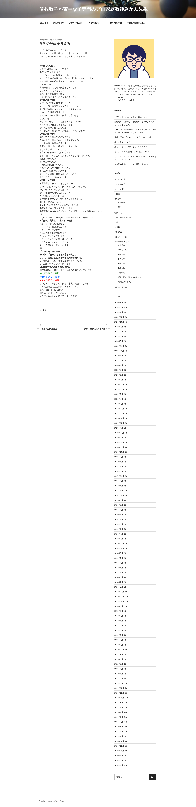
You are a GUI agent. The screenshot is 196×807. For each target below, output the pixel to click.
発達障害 (121, 273)
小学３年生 (122, 259)
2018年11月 (119, 447)
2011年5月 (118, 722)
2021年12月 (119, 409)
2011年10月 (119, 698)
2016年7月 (118, 505)
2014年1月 (118, 587)
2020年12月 (119, 423)
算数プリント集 (120, 237)
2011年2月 (118, 736)
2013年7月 (118, 616)
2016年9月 (118, 500)
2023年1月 (118, 380)
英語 (119, 207)
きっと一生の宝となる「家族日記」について (132, 152)
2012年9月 (118, 654)
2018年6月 (118, 462)
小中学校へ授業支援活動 (124, 217)
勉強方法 (118, 213)
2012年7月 (118, 664)
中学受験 (121, 245)
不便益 (117, 194)
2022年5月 (118, 394)
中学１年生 (122, 250)
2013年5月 (118, 625)
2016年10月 (119, 495)
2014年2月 (118, 582)
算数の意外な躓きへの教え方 (129, 277)
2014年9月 (118, 553)
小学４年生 (122, 264)
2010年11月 (119, 746)
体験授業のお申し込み (136, 23)
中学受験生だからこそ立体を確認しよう (130, 117)
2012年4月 (118, 669)
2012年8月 (118, 659)
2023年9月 (118, 356)
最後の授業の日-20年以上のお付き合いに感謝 (132, 137)
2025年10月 (119, 322)
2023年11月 (119, 346)
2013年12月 (119, 592)
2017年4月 (118, 490)
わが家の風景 (119, 184)
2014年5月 (118, 568)
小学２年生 (122, 254)
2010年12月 (119, 741)
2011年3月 (118, 731)
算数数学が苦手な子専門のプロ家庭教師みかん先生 (94, 9)
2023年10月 (119, 351)
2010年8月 (118, 760)
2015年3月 (118, 539)
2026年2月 (118, 312)
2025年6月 (118, 336)
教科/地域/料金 (116, 23)
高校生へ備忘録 (120, 287)
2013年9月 (118, 606)
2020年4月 (118, 428)
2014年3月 (118, 577)
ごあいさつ (43, 23)
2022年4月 (118, 399)
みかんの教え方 (76, 23)
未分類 (117, 227)
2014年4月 (118, 572)
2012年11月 (119, 649)
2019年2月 (118, 437)
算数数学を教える (121, 241)
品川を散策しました (122, 142)
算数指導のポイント (126, 282)
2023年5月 (118, 370)
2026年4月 (118, 303)
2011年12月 (119, 688)
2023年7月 (118, 360)
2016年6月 (118, 510)
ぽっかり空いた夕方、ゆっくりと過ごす (130, 147)
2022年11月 (119, 389)
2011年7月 (118, 712)
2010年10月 (119, 751)
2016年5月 (118, 515)
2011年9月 (118, 702)
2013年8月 (118, 611)
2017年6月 (118, 481)
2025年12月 (119, 317)
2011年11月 (119, 693)
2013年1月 (118, 645)
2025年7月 (118, 331)
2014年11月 (119, 544)
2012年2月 (118, 678)
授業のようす (58, 23)
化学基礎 (121, 202)
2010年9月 (118, 756)
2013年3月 (118, 635)
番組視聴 (118, 232)
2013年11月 (119, 597)
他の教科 (118, 199)
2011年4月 (118, 727)
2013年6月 (118, 621)
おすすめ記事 (119, 179)
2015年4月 (118, 534)
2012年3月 (118, 674)
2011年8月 (118, 707)
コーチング (118, 189)
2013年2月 (118, 640)
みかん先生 (58, 40)
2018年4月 (118, 466)
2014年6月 (118, 563)
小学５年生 (122, 268)
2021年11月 (119, 413)
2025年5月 (118, 341)
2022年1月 (118, 404)
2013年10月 (119, 601)
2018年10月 (119, 452)
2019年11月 (119, 433)
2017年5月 (118, 486)
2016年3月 (118, 524)
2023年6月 (118, 365)
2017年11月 (119, 476)
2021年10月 (119, 418)
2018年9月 (118, 457)
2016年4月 (118, 519)
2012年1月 (118, 683)
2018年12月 (119, 442)
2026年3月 (118, 307)
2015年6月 (118, 529)
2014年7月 (118, 558)
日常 (44, 310)
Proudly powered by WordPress (51, 801)
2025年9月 (118, 327)
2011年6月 (118, 717)
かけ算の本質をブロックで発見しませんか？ (132, 164)
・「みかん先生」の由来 (124, 100)
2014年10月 (119, 548)
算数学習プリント (97, 23)
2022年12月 (119, 385)
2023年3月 (118, 375)
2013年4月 (118, 630)
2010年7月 (118, 765)
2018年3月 (118, 471)
